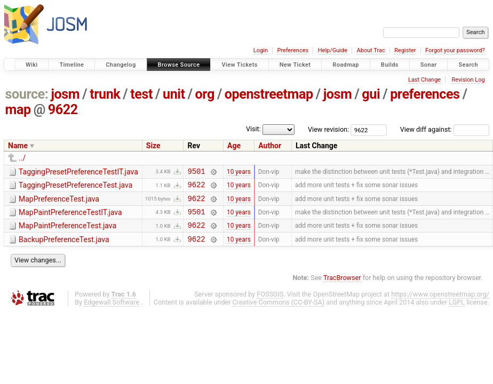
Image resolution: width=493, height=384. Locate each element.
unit (174, 94)
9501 (196, 172)
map (18, 109)
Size (153, 145)
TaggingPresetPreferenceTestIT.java (78, 171)
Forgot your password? (455, 50)
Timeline (71, 64)
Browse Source (179, 64)
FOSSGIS (270, 304)
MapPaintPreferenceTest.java (67, 232)
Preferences (292, 50)
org (204, 94)
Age (234, 145)
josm (65, 94)
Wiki (32, 64)
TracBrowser (342, 287)
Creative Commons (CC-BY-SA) (279, 312)
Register (405, 50)
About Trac (371, 50)
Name (18, 145)
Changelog (121, 64)
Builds (390, 64)
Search (468, 64)
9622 (63, 109)
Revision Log (467, 79)
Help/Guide (332, 50)
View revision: (328, 129)
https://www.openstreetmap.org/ (440, 304)
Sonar (428, 64)
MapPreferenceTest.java (59, 202)
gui (371, 94)
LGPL (457, 312)
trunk (105, 94)
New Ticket (295, 64)
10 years (239, 172)
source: (27, 94)
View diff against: (444, 129)
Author (269, 145)
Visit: (253, 129)
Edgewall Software (111, 312)
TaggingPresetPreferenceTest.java (75, 186)
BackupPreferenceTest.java (64, 247)
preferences (424, 94)
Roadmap (345, 64)
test (141, 94)
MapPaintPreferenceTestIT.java (70, 217)
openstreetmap (269, 94)
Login (260, 50)
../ (22, 158)
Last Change (424, 79)
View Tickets (239, 64)
